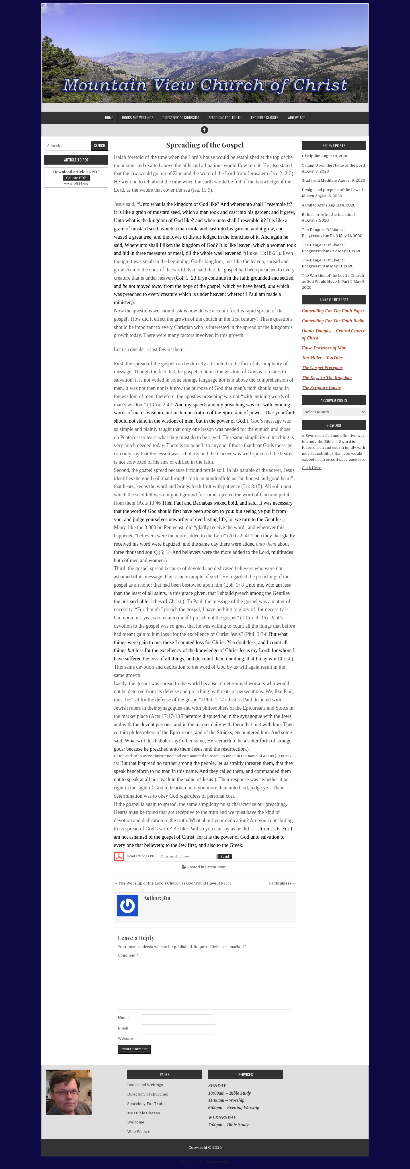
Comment (128, 955)
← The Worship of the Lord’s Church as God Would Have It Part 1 (172, 883)
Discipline (311, 156)
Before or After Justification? (329, 214)
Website (125, 1038)
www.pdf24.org (76, 183)
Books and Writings (137, 117)
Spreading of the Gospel (205, 145)
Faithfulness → (282, 883)
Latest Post (215, 867)
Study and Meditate (319, 180)
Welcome (135, 1122)
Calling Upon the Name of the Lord (333, 165)
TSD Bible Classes (264, 117)
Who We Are (296, 117)
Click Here (311, 468)
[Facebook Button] (204, 130)
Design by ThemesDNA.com (205, 1162)
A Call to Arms (314, 205)
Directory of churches (181, 117)
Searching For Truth (224, 117)
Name (123, 1018)
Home (109, 117)
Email (123, 1028)
